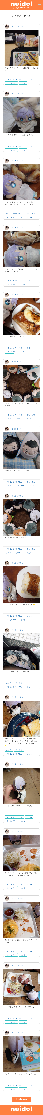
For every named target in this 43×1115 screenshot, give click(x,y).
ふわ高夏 (28, 418)
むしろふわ (31, 415)
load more (21, 1099)
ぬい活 (23, 83)
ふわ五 (8, 418)
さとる (29, 79)
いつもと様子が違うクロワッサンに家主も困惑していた (20, 214)
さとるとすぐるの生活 (14, 79)
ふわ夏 (18, 418)
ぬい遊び (19, 683)
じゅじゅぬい (11, 83)
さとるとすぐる (17, 26)
